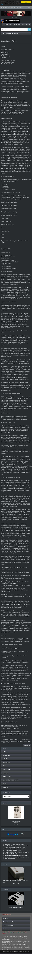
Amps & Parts (6, 762)
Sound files (5, 787)
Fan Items (5, 773)
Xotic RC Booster (16, 821)
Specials (5, 803)
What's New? (6, 889)
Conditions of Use (13, 33)
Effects (4, 766)
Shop (6, 33)
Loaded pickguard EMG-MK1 (16, 907)
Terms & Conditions (8, 925)
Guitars (4, 751)
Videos (4, 783)
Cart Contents (7, 24)
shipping (8, 939)
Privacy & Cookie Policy (9, 921)
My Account (26, 24)
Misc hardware (6, 769)
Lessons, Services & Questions (10, 780)
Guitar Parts (6, 758)
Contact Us (6, 929)
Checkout (17, 24)
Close (26, 2)
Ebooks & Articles (7, 776)
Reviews (5, 864)
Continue (27, 745)
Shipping (5, 918)
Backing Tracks (6, 755)
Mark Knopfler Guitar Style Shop (11, 7)
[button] (3, 13)
